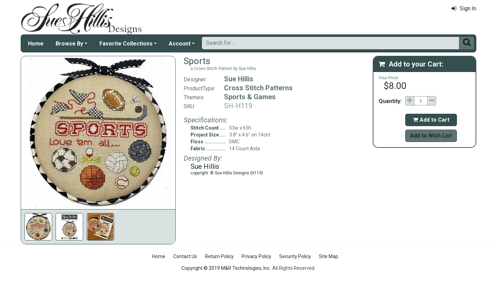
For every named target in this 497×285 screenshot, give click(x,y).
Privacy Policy (256, 256)
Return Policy (219, 256)
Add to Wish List (431, 135)
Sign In (463, 8)
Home (35, 43)
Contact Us (185, 256)
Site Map (328, 256)
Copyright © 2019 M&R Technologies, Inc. (226, 268)
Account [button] (180, 43)
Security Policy (295, 256)
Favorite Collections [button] (126, 43)
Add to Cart (431, 119)
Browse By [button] (69, 43)
